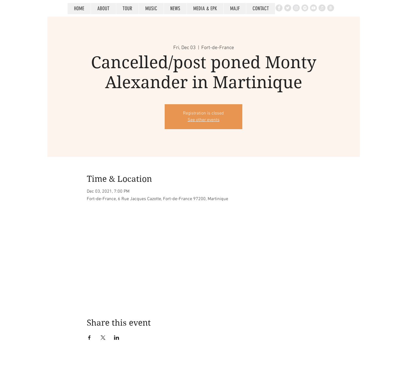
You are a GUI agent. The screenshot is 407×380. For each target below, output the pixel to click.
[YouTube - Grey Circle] (313, 7)
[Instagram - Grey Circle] (296, 7)
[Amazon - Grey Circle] (330, 7)
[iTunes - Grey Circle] (322, 7)
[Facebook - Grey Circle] (279, 7)
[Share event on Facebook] (89, 337)
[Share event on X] (103, 337)
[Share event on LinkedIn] (116, 337)
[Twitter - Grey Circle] (287, 7)
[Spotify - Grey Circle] (304, 7)
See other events (204, 120)
